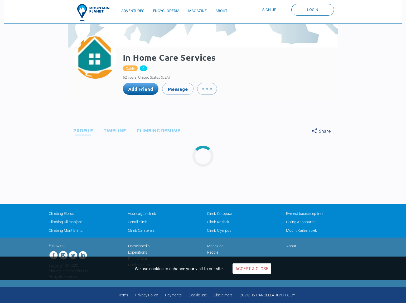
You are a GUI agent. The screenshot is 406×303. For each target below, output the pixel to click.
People (212, 252)
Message (178, 89)
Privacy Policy (146, 295)
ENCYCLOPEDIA (166, 11)
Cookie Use (198, 295)
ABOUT (221, 11)
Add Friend (140, 89)
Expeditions (137, 252)
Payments (173, 295)
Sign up (269, 10)
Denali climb (137, 222)
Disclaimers (223, 295)
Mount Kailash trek (301, 230)
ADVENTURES (132, 11)
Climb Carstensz (141, 230)
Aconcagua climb (142, 213)
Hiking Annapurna (301, 222)
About (291, 246)
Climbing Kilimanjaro (65, 222)
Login (312, 10)
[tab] (82, 130)
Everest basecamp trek (304, 213)
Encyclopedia (139, 246)
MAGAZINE (197, 11)
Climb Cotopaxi (219, 213)
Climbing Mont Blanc (66, 230)
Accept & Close (251, 268)
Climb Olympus (219, 230)
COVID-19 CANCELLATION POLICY (267, 295)
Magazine (215, 246)
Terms (123, 295)
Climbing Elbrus (61, 213)
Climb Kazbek (218, 222)
